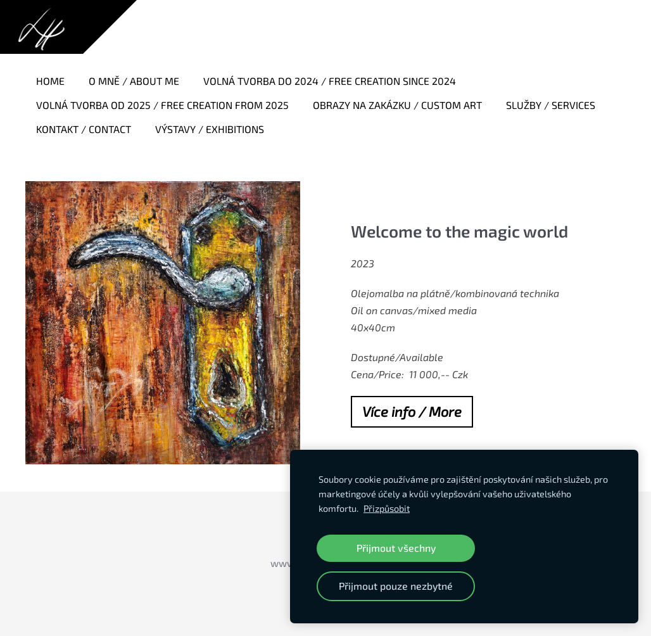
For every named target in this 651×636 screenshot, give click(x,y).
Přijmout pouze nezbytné (396, 586)
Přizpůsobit (386, 508)
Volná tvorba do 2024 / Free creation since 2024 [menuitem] (329, 81)
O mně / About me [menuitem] (134, 81)
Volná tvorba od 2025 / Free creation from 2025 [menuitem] (162, 105)
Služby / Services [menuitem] (550, 105)
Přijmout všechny (396, 548)
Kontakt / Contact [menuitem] (83, 129)
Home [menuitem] (50, 81)
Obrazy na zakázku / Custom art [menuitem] (397, 105)
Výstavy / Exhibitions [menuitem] (209, 129)
